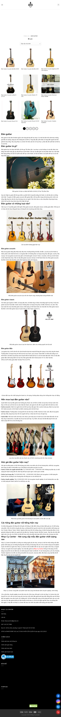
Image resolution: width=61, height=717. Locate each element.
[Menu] (2, 5)
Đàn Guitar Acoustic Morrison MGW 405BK (49, 95)
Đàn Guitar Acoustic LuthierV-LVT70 (9, 95)
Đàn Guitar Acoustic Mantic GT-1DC (29, 95)
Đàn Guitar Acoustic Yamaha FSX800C (48, 121)
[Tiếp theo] (36, 128)
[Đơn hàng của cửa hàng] (30, 43)
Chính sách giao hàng (6, 645)
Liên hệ (3, 617)
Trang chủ (26, 36)
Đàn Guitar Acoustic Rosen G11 (9, 121)
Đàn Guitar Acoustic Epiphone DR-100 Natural (50, 69)
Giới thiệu (3, 614)
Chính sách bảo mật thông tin (9, 641)
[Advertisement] (30, 21)
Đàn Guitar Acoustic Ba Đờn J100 (30, 69)
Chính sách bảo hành (6, 648)
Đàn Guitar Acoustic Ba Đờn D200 (10, 69)
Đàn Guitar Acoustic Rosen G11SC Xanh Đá (30, 121)
